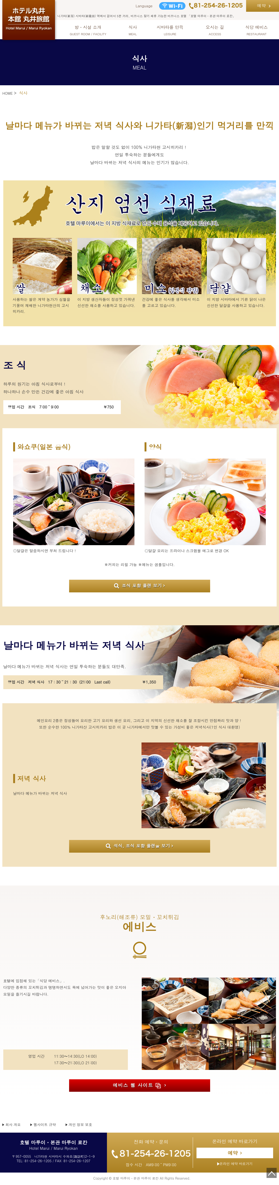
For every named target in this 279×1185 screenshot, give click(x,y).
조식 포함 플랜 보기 (138, 585)
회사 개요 (14, 1125)
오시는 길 (215, 30)
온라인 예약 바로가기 (235, 1165)
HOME (8, 93)
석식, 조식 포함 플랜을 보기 (138, 846)
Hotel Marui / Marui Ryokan (53, 1146)
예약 (261, 5)
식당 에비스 (256, 30)
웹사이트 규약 (49, 1125)
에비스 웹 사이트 (137, 1086)
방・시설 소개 (88, 30)
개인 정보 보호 (90, 1125)
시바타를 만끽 (170, 30)
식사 (133, 30)
